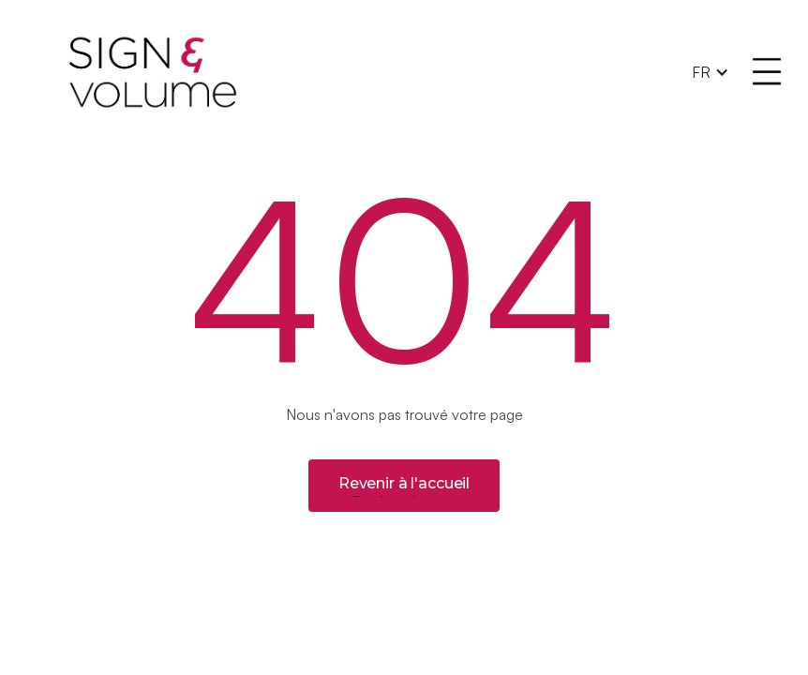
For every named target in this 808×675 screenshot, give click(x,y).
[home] (366, 72)
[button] (710, 72)
